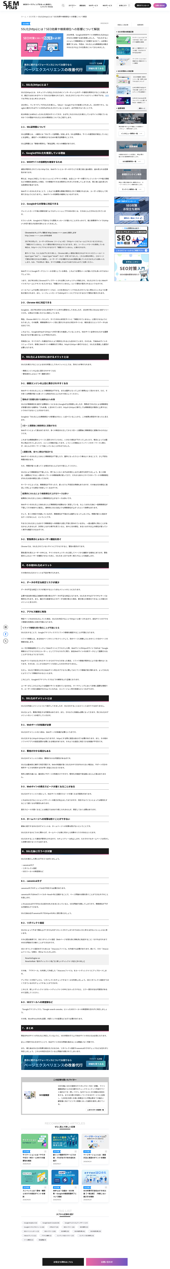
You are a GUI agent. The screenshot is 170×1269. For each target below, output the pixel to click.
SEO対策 (26, 24)
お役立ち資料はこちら (63, 1261)
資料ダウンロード (143, 5)
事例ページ (142, 108)
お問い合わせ (160, 5)
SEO (107, 95)
